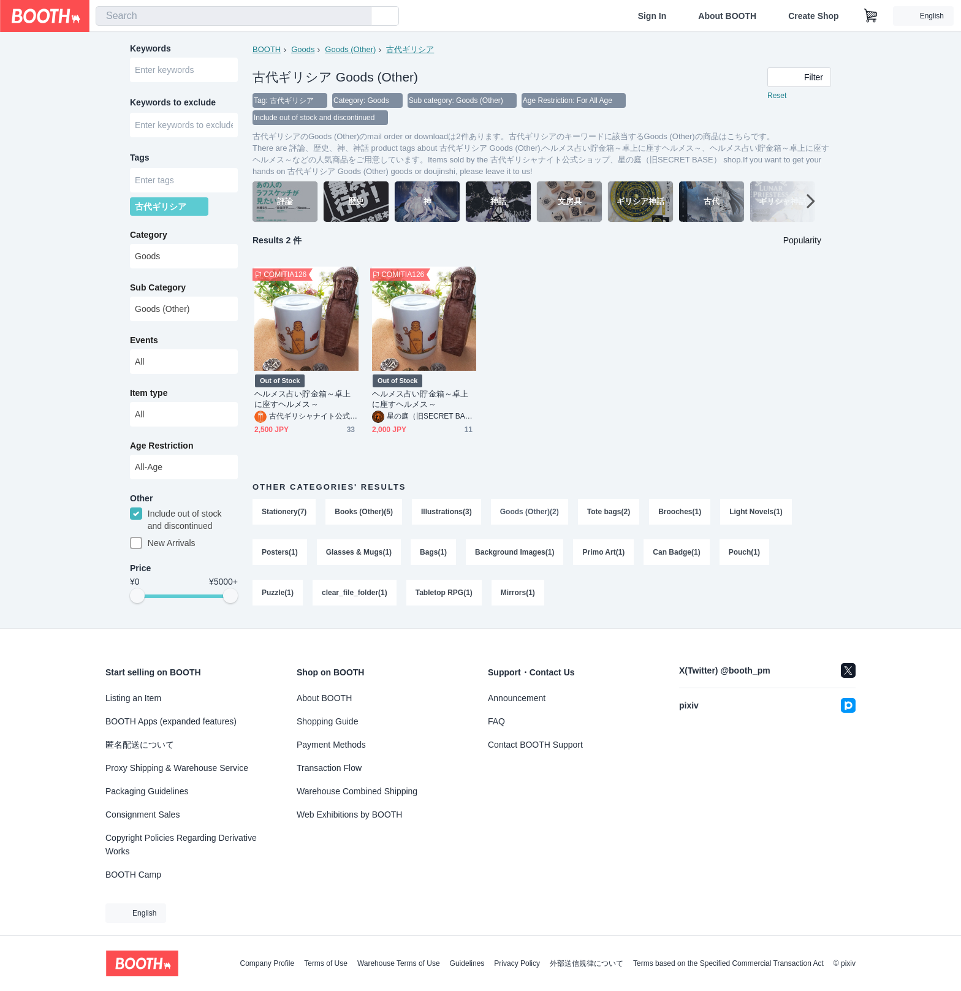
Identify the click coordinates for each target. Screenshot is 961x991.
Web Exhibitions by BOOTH (349, 814)
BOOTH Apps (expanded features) (171, 721)
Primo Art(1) (603, 552)
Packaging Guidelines (146, 791)
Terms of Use (326, 963)
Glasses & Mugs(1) (359, 552)
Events (144, 340)
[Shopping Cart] (871, 16)
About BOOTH (727, 16)
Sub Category (158, 287)
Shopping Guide (327, 721)
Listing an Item (133, 698)
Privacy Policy (517, 963)
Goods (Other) (350, 49)
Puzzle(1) (278, 592)
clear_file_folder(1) (354, 592)
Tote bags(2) (608, 511)
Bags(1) (433, 552)
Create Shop (813, 16)
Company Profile (267, 963)
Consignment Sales (142, 814)
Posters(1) (280, 552)
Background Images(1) (514, 552)
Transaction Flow (329, 768)
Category (148, 234)
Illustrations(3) (446, 511)
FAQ (496, 721)
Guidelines (467, 963)
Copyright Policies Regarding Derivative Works (181, 844)
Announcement (516, 698)
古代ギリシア (410, 49)
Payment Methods (331, 745)
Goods (302, 49)
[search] (359, 16)
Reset (776, 95)
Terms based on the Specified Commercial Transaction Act (728, 963)
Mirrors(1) (518, 592)
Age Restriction (161, 445)
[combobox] (233, 16)
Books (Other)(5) (364, 511)
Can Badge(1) (676, 552)
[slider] (137, 595)
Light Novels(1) (756, 511)
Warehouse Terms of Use (398, 963)
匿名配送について (139, 745)
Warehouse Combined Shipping (357, 791)
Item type (148, 393)
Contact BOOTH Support (535, 745)
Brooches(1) (679, 511)
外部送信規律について (586, 963)
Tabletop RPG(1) (444, 592)
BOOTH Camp (133, 874)
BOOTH (267, 49)
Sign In (652, 16)
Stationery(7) (284, 511)
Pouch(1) (744, 552)
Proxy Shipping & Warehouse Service (176, 768)
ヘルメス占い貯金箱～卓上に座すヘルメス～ (302, 399)
